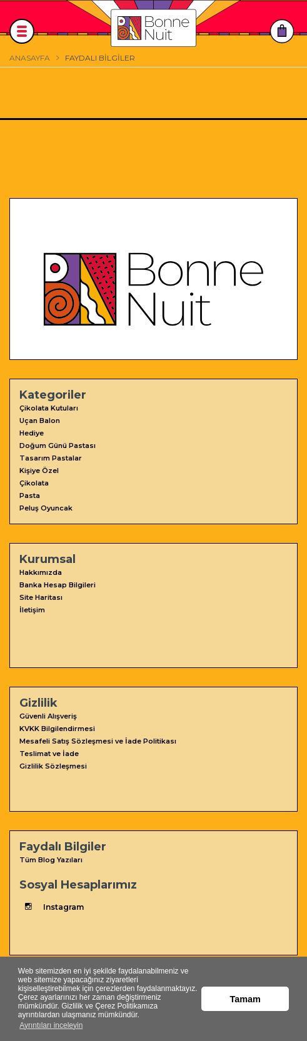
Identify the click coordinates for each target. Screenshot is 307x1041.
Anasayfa (29, 57)
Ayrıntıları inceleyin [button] (51, 1025)
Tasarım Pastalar (50, 458)
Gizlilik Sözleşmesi (53, 766)
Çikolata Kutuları (48, 408)
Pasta (29, 495)
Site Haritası (41, 597)
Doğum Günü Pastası (57, 445)
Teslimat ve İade (49, 753)
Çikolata (34, 483)
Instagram (51, 906)
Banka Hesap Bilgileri (57, 584)
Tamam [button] (245, 999)
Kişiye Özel (39, 470)
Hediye (31, 433)
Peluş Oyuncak (46, 508)
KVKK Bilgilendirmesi (57, 728)
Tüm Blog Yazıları (51, 859)
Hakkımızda (40, 572)
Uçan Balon (39, 420)
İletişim (32, 609)
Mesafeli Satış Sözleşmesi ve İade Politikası (97, 741)
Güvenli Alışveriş (48, 716)
